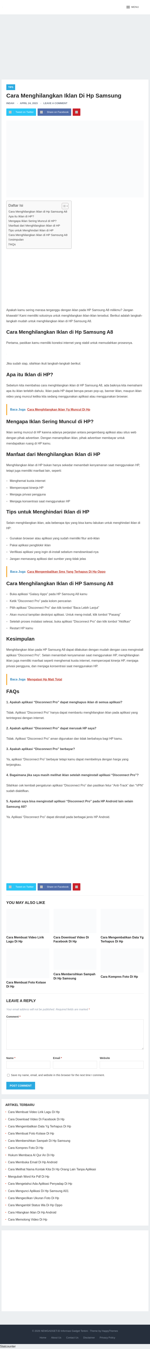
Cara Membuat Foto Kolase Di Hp (31, 1133)
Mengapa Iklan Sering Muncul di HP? (32, 221)
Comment (13, 1016)
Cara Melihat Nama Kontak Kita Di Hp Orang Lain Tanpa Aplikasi (52, 1169)
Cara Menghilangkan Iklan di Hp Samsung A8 (37, 211)
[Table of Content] (65, 206)
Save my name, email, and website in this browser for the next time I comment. (58, 1075)
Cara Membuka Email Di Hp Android (32, 1162)
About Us (56, 1337)
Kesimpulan (16, 239)
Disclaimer (89, 1337)
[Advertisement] (75, 44)
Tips (10, 87)
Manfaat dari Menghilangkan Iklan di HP (34, 225)
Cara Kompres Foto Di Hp (119, 976)
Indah (10, 103)
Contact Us (72, 1337)
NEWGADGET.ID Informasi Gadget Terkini (64, 1330)
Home (43, 1337)
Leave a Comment (55, 103)
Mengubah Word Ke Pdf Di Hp (28, 1176)
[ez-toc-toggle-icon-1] (63, 206)
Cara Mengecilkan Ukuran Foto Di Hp (33, 1198)
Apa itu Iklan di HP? (21, 216)
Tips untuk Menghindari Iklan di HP (31, 230)
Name (10, 1058)
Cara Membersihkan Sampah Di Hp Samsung (39, 1140)
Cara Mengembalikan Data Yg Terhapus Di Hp (39, 1126)
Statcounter (8, 1346)
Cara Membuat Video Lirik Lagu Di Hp (34, 1112)
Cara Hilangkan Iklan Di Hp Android (32, 1212)
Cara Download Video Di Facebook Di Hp (36, 1119)
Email (57, 1058)
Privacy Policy (107, 1337)
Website (105, 1058)
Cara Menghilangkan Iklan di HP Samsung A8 (38, 235)
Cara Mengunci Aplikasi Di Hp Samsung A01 (38, 1191)
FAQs (12, 244)
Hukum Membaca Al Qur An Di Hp (31, 1155)
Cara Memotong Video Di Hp (27, 1219)
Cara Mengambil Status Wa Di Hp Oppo (35, 1205)
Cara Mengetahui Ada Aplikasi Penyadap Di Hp (40, 1183)
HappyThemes (110, 1330)
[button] (132, 7)
